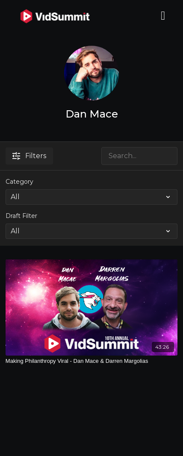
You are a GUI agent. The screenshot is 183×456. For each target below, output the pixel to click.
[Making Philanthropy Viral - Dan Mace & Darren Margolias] (91, 361)
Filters (29, 156)
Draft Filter (21, 216)
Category (19, 181)
